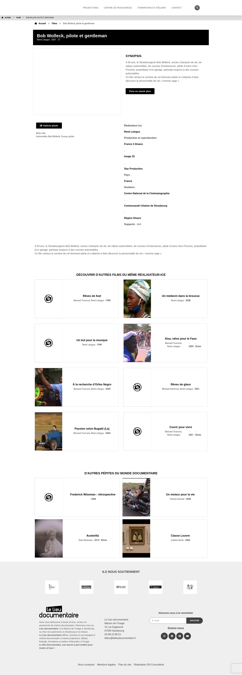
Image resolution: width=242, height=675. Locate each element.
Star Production (133, 168)
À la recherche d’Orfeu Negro (92, 384)
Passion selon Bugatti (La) (92, 428)
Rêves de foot (92, 295)
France (128, 181)
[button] (197, 7)
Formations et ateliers (153, 7)
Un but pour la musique (92, 340)
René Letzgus (132, 131)
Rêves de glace (181, 384)
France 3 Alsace (133, 144)
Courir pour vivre (180, 427)
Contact (177, 7)
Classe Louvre (180, 535)
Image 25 (129, 156)
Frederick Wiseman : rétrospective (92, 494)
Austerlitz (92, 535)
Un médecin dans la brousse (181, 295)
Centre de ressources (119, 7)
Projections (91, 7)
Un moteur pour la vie (180, 494)
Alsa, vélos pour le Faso (181, 338)
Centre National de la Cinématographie (146, 193)
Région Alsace (132, 218)
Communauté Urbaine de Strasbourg (145, 205)
